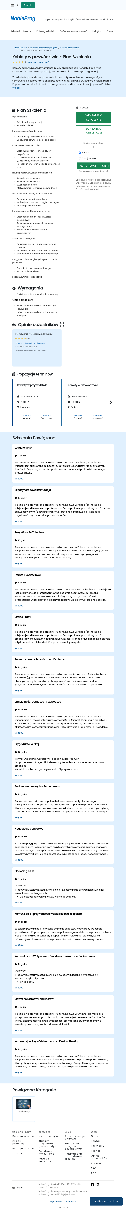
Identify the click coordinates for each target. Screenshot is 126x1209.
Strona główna (20, 47)
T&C (94, 1173)
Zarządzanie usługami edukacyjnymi (74, 1146)
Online (85, 152)
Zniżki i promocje (18, 1142)
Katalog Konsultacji (46, 1160)
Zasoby (17, 1153)
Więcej (16, 87)
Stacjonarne (89, 158)
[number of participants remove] (81, 147)
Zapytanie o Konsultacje (47, 1152)
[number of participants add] (105, 147)
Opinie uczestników (99, 1157)
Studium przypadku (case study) (47, 1143)
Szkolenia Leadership (69, 47)
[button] (110, 402)
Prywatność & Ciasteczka (63, 1201)
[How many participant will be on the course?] (93, 147)
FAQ (93, 1168)
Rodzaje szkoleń (23, 1148)
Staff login (63, 1207)
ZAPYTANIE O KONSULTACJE (93, 130)
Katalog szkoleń (45, 31)
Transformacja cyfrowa (75, 1137)
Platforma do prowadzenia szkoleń (74, 1156)
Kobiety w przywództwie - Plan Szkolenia (34, 50)
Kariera (96, 1163)
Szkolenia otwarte (21, 31)
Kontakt (28, 5)
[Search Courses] (79, 19)
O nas (110, 31)
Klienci (95, 1151)
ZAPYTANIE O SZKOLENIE (94, 117)
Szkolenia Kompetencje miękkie (43, 47)
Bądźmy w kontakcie (106, 1201)
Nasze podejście (49, 1136)
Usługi (96, 31)
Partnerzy (97, 1146)
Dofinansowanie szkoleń (73, 31)
